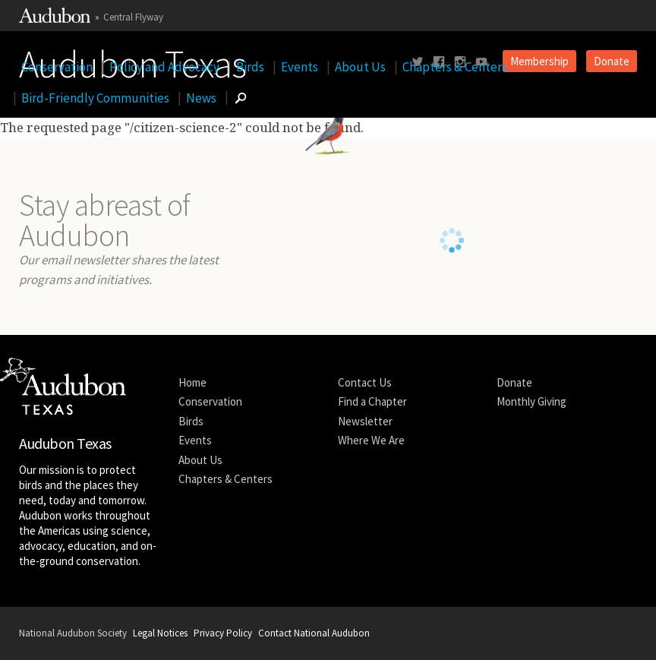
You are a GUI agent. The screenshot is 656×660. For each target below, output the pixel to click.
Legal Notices (160, 633)
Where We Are (371, 440)
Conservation (57, 66)
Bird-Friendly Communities (95, 98)
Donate (514, 382)
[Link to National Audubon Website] (54, 19)
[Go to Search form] (241, 98)
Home (192, 382)
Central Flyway (133, 17)
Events (299, 66)
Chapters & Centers (454, 66)
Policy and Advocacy (164, 66)
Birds (250, 66)
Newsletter (365, 421)
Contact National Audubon (314, 633)
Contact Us (365, 382)
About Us (360, 66)
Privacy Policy (223, 633)
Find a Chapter (372, 401)
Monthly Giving (531, 401)
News (201, 98)
